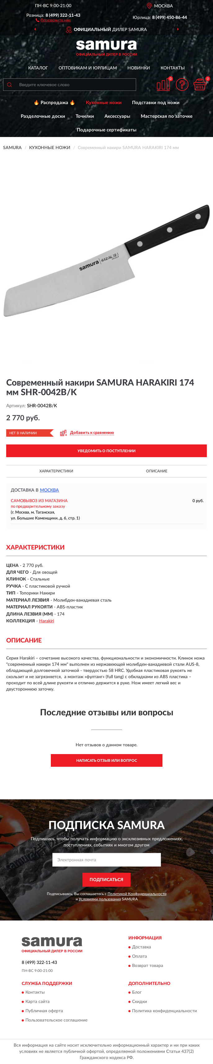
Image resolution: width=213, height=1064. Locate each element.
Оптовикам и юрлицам (88, 68)
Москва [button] (49, 490)
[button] (53, 20)
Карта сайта (37, 1002)
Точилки (85, 116)
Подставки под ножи (156, 102)
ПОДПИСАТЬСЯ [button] (106, 880)
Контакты (173, 68)
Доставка (141, 947)
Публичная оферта (44, 1011)
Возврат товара (147, 966)
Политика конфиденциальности (164, 1011)
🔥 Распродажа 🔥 (54, 102)
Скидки (139, 1002)
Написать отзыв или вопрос (106, 760)
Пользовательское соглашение (56, 1020)
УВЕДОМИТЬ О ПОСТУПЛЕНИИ (106, 451)
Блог (137, 992)
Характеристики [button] (56, 471)
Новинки (138, 68)
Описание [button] (156, 471)
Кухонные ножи (104, 102)
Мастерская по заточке (167, 116)
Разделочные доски (43, 116)
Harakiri (46, 621)
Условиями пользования (100, 899)
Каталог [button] (38, 68)
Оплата (139, 956)
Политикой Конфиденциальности (137, 894)
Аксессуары (117, 116)
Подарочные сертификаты (106, 130)
